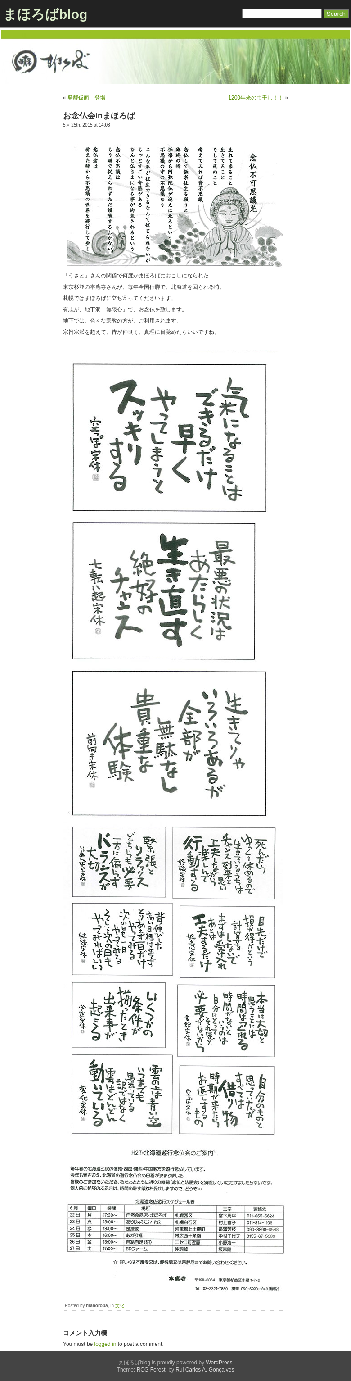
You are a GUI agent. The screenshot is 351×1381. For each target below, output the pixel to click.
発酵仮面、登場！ (89, 98)
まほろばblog (45, 14)
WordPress (219, 1362)
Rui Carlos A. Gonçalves (205, 1370)
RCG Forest (151, 1370)
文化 (119, 1305)
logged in (105, 1344)
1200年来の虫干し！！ (256, 98)
